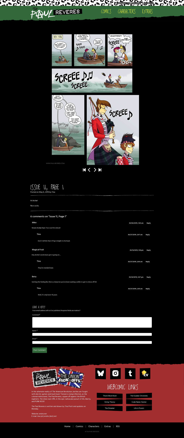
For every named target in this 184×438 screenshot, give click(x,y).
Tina (53, 192)
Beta (34, 276)
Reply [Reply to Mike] (149, 223)
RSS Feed (149, 3)
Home (67, 426)
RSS (118, 426)
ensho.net (43, 413)
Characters (127, 11)
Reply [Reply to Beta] (149, 277)
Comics (106, 11)
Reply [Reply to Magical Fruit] (149, 250)
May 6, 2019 (44, 192)
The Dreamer (110, 408)
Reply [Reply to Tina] (148, 235)
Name (34, 331)
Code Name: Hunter (139, 402)
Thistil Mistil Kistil (109, 396)
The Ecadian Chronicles (139, 396)
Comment (35, 315)
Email (34, 339)
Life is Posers (139, 408)
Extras (147, 11)
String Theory (110, 402)
